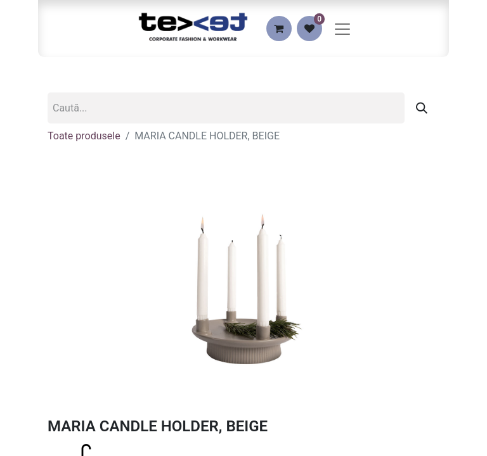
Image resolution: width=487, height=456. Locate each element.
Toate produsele (84, 136)
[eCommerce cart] (279, 28)
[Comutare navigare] (342, 28)
